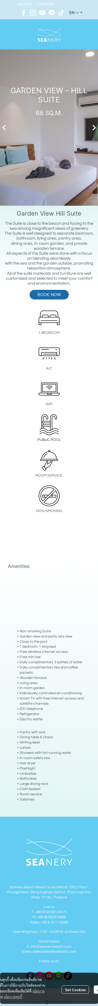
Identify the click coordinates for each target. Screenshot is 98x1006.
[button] (75, 13)
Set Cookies (75, 989)
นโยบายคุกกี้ (12, 996)
